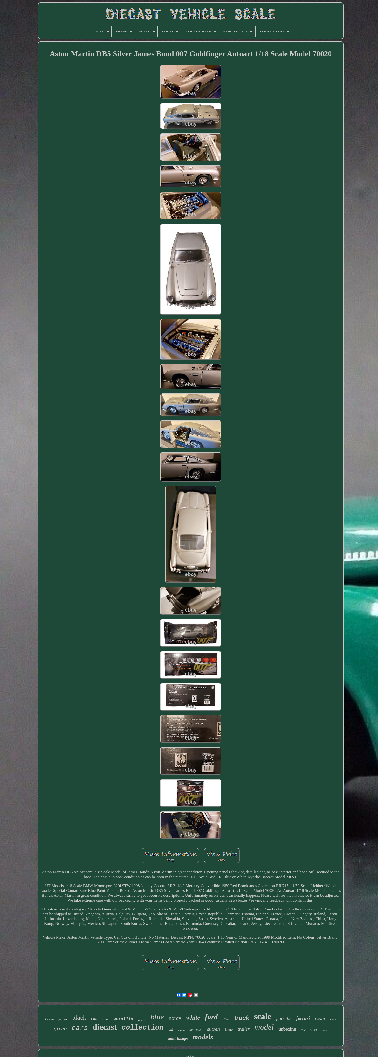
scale (262, 1016)
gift (170, 1029)
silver (226, 1019)
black (79, 1017)
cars (80, 1028)
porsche (283, 1018)
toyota (181, 1030)
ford (211, 1017)
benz (229, 1029)
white (193, 1017)
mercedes (195, 1029)
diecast (105, 1027)
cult (94, 1018)
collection (142, 1028)
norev (175, 1018)
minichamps (178, 1039)
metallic (123, 1019)
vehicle (142, 1019)
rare (303, 1029)
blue (157, 1016)
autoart (213, 1028)
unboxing (287, 1029)
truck (241, 1017)
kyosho (49, 1019)
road (105, 1019)
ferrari (303, 1018)
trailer (244, 1028)
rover (324, 1030)
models (202, 1037)
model (264, 1027)
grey (314, 1029)
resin (320, 1018)
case (333, 1019)
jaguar (62, 1019)
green (60, 1028)
